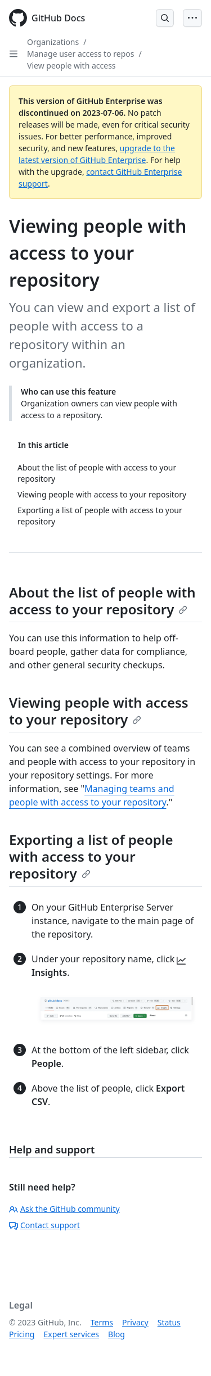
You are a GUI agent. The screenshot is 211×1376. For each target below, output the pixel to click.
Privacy (135, 1322)
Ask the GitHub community (64, 1208)
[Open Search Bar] (165, 18)
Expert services (71, 1334)
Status (169, 1322)
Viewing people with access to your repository (98, 710)
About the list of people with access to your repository (102, 600)
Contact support (44, 1225)
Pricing (21, 1334)
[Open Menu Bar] (192, 18)
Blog (116, 1334)
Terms (102, 1322)
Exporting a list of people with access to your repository (91, 856)
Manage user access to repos (80, 53)
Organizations (53, 42)
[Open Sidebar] (14, 54)
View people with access (71, 65)
